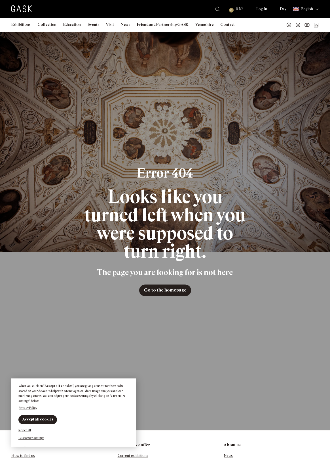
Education (72, 24)
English (303, 9)
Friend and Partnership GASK (163, 24)
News (125, 24)
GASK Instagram (298, 25)
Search (217, 9)
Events (93, 24)
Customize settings (31, 438)
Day (283, 9)
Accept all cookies (37, 419)
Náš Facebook (288, 25)
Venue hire (204, 24)
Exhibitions (21, 24)
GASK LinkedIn (316, 25)
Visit (110, 24)
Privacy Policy (28, 408)
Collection (46, 24)
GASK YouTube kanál (307, 25)
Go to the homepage (165, 290)
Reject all (24, 430)
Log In (261, 9)
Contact (227, 24)
